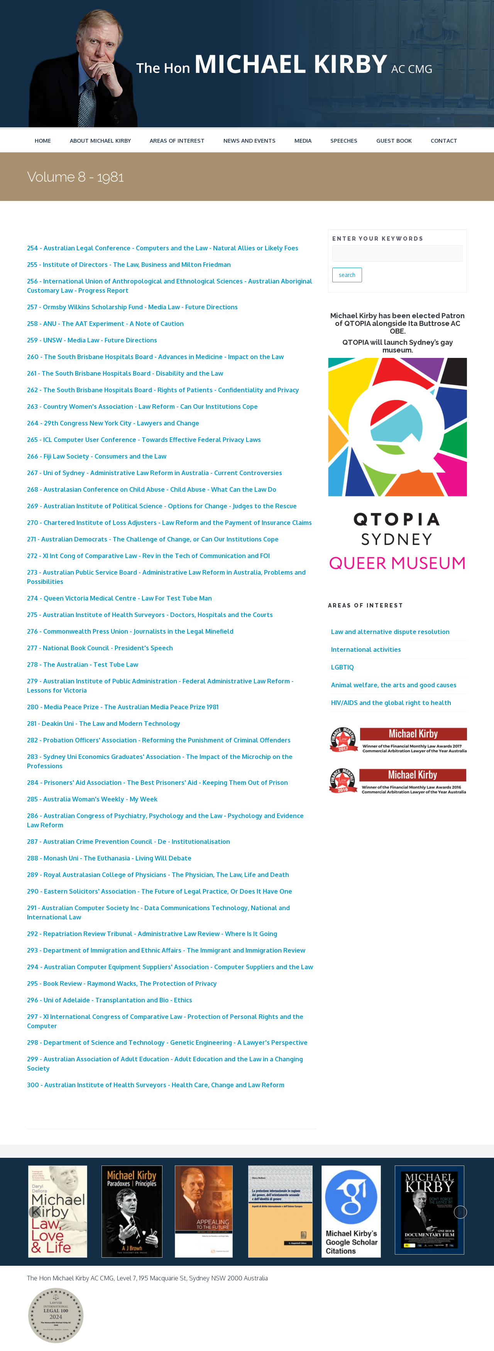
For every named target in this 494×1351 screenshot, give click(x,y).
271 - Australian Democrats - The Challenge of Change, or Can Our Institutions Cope (153, 539)
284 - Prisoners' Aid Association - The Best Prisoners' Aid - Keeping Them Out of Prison (157, 782)
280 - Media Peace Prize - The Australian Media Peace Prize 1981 (122, 707)
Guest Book (394, 140)
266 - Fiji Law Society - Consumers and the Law (96, 456)
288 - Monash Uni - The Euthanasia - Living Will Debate (109, 858)
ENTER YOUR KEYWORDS (378, 239)
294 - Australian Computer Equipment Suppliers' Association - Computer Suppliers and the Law (170, 967)
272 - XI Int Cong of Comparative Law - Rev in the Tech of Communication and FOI (148, 556)
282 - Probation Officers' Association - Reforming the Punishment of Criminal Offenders (159, 740)
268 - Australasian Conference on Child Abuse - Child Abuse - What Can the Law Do (151, 489)
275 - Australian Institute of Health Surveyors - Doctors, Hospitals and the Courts (150, 615)
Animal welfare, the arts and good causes (394, 685)
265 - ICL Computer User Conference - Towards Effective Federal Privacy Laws (144, 440)
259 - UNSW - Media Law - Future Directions (92, 340)
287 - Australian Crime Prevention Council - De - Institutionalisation (128, 841)
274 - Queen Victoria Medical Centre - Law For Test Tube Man (119, 598)
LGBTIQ (342, 667)
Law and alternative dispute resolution (390, 632)
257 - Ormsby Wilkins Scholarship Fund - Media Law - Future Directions (132, 307)
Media (302, 140)
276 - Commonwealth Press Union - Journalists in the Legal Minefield (130, 631)
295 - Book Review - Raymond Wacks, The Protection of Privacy (122, 983)
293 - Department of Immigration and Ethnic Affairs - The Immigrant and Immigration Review (166, 950)
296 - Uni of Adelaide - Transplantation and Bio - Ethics (109, 1000)
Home (43, 140)
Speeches (343, 140)
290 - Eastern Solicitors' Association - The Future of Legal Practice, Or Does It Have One (159, 891)
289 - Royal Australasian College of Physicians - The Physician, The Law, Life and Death (158, 875)
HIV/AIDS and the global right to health (391, 703)
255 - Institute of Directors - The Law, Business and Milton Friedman (129, 264)
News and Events (249, 140)
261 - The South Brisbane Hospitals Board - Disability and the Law (125, 373)
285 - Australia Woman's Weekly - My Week (92, 799)
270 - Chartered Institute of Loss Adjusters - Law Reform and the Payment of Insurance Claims (169, 522)
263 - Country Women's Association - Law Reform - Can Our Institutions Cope (142, 406)
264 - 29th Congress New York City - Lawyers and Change (113, 423)
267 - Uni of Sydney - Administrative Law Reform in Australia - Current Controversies (154, 473)
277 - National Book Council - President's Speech (100, 648)
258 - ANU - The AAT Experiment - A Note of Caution (105, 323)
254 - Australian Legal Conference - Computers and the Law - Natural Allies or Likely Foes (162, 248)
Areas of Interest (177, 140)
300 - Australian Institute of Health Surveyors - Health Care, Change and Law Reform (155, 1085)
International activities (366, 649)
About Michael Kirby (100, 140)
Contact (444, 140)
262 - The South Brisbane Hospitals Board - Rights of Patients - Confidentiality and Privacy (163, 390)
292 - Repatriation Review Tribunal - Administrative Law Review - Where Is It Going (152, 934)
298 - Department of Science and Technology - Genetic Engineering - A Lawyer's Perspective (167, 1042)
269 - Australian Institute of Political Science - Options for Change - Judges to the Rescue (162, 506)
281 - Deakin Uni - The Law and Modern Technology (103, 723)
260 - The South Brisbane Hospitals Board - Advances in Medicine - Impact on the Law (155, 357)
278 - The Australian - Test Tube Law (82, 664)
